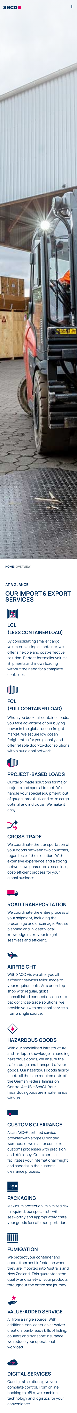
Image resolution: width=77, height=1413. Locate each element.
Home (9, 566)
